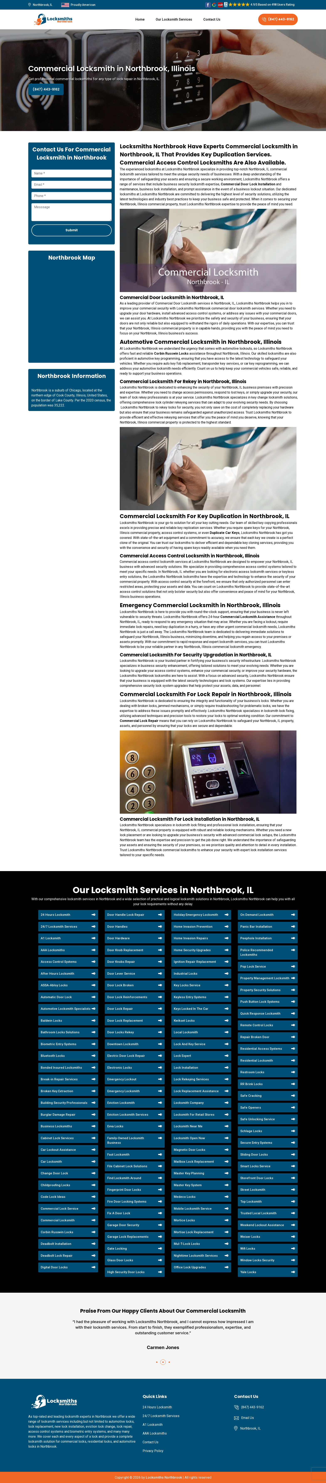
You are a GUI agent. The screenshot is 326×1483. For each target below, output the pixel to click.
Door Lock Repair (120, 1009)
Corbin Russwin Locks (57, 1232)
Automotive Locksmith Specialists (65, 1009)
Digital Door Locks (54, 1267)
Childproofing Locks (55, 1185)
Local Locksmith (186, 1032)
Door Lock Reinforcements (127, 997)
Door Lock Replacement (125, 1021)
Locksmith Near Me (188, 1126)
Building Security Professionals (64, 1103)
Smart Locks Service (255, 1166)
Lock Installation (186, 1068)
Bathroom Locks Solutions (60, 1032)
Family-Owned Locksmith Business (125, 1140)
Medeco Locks (184, 1197)
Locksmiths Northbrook (164, 1477)
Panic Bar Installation (256, 926)
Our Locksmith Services (174, 19)
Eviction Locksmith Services (127, 1115)
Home (139, 19)
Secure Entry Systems (256, 1143)
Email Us (247, 1418)
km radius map (71, 311)
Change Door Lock (54, 1173)
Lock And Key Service (189, 1044)
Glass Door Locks (120, 1260)
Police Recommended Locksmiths (256, 952)
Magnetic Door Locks (189, 1150)
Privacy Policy (153, 1451)
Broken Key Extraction (57, 1091)
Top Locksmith (251, 1201)
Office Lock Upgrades (190, 1267)
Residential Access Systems (261, 1049)
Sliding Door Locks (254, 1154)
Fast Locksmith (118, 1154)
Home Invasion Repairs (191, 938)
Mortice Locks (184, 1220)
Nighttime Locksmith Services (196, 1256)
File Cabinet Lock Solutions (127, 1166)
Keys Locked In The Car (191, 1009)
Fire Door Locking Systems (126, 1201)
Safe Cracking (251, 1096)
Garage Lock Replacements (127, 1237)
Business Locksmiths (56, 1126)
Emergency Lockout (121, 1079)
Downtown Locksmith (122, 1044)
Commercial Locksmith (58, 1220)
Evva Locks (115, 1126)
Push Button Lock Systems (259, 1002)
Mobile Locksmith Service (193, 1209)
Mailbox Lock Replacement (194, 1162)
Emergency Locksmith (123, 1091)
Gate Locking (117, 1248)
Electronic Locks (119, 1068)
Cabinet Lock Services (57, 1138)
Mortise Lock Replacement (194, 1232)
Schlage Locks (251, 1131)
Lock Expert (182, 1056)
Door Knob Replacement (125, 950)
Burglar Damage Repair (58, 1115)
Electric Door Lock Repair (126, 1056)
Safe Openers (250, 1107)
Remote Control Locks (256, 1025)
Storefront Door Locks (256, 1178)
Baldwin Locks (51, 1021)
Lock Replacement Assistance (196, 1091)
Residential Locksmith (256, 1060)
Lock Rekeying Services (191, 1079)
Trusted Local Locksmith (258, 1213)
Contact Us (211, 19)
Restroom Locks (252, 1072)
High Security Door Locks (125, 1272)
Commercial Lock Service (59, 1209)
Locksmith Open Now (189, 1138)
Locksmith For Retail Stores (194, 1115)
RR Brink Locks (251, 1084)
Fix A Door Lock (118, 1213)
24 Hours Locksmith (55, 915)
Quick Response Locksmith (260, 1013)
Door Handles (117, 926)
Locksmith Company (189, 1103)
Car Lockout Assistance (58, 1150)
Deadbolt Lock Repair (57, 1256)
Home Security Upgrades (192, 950)
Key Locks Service (187, 985)
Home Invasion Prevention (193, 926)
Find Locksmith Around (124, 1178)
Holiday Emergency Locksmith (196, 915)
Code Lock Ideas (53, 1197)
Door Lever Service (121, 973)
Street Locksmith (252, 1190)
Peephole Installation (256, 938)
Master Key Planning (189, 1173)
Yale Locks (248, 1272)
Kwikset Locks (184, 1021)
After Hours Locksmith (57, 973)
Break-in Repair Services (59, 1079)
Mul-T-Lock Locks (187, 1244)
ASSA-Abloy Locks (54, 985)
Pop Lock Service (253, 966)
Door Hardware (118, 938)
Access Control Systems (59, 962)
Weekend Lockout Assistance (262, 1225)
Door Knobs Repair (121, 962)
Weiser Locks (250, 1237)
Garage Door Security (123, 1225)
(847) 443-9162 (278, 19)
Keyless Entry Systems (190, 997)
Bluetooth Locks (53, 1056)
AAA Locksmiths (53, 950)
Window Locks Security (257, 1260)
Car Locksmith (51, 1162)
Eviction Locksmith (121, 1103)
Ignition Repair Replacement (195, 962)
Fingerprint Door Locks (124, 1190)
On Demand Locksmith (257, 915)
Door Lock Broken (120, 985)
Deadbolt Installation (56, 1244)
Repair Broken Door (254, 1037)
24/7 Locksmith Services (59, 926)
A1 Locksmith (51, 938)
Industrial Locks (185, 973)
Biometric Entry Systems (58, 1044)
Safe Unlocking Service (257, 1119)
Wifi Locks (247, 1248)
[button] (156, 1362)
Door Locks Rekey (120, 1032)
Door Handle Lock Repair (125, 915)
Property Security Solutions (260, 990)
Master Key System (188, 1185)
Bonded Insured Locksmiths (61, 1068)
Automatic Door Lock (56, 997)
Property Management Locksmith (264, 978)
